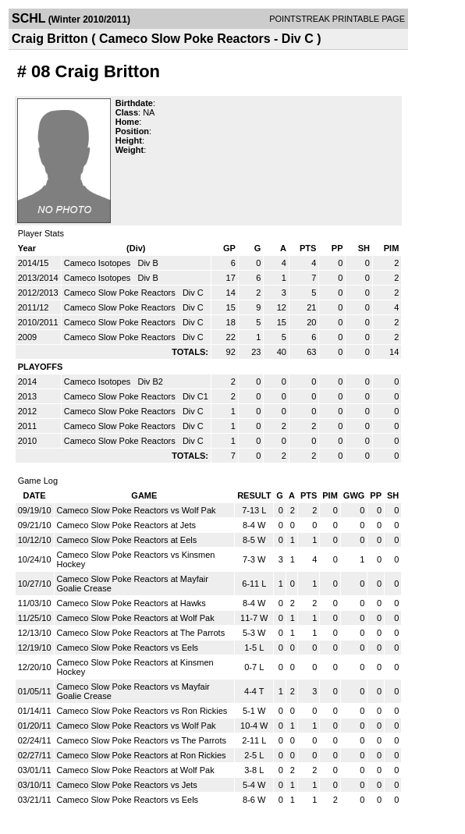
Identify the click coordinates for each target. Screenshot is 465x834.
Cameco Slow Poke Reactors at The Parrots (141, 632)
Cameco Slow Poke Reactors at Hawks (131, 603)
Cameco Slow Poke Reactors (121, 292)
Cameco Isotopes (98, 263)
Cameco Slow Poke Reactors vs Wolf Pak (136, 510)
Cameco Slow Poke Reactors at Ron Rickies (141, 755)
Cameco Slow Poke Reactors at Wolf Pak (136, 618)
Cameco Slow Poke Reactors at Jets (127, 525)
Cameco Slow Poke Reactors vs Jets (127, 785)
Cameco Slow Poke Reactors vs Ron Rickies (142, 710)
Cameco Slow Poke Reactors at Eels (127, 540)
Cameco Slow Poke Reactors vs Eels (128, 647)
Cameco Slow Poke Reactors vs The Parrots (141, 740)
